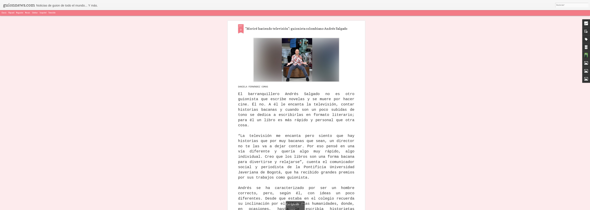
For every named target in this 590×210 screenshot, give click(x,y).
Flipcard (11, 13)
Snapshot (43, 13)
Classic (4, 13)
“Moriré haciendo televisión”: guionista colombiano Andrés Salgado (296, 28)
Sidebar (35, 13)
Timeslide (52, 13)
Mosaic (27, 13)
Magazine (19, 13)
